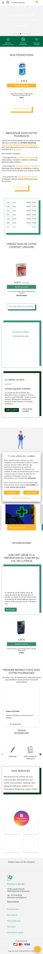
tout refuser (11, 493)
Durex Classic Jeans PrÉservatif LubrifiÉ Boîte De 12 (21, 649)
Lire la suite (11, 410)
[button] (13, 33)
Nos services (12, 915)
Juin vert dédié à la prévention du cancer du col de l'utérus (21, 558)
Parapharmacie (13, 909)
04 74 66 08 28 (16, 895)
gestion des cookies (18, 487)
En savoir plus (21, 187)
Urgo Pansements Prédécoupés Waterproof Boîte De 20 (21, 94)
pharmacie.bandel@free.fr (17, 898)
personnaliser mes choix (21, 498)
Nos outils (11, 927)
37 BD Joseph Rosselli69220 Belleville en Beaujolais (18, 890)
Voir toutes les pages (21, 542)
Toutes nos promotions (21, 108)
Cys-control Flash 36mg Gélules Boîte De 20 (21, 292)
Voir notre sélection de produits (21, 306)
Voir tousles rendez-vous (21, 731)
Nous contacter (13, 902)
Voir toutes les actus (21, 336)
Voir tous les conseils (27, 410)
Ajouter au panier (21, 85)
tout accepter (31, 493)
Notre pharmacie (14, 921)
